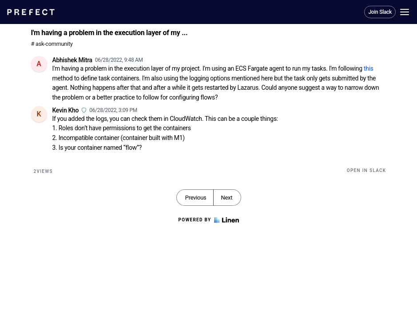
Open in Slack (366, 170)
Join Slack (380, 12)
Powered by (208, 220)
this (368, 68)
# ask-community (52, 43)
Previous (196, 197)
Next (226, 197)
